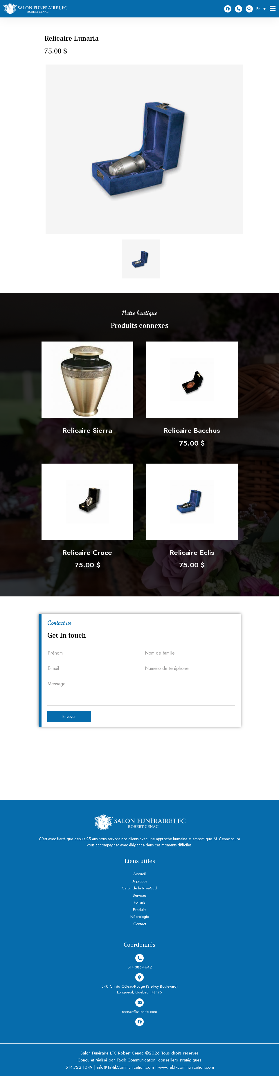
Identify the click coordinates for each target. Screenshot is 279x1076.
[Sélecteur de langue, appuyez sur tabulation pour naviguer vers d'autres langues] (262, 8)
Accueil (139, 874)
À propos (139, 881)
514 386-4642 (238, 8)
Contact (139, 924)
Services (139, 895)
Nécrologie (139, 916)
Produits (139, 909)
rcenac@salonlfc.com (139, 1006)
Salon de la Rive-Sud (139, 888)
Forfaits (139, 902)
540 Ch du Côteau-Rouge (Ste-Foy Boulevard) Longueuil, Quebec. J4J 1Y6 (139, 984)
